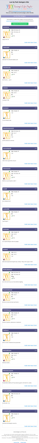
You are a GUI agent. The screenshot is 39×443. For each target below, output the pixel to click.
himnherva (6, 27)
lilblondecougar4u (8, 370)
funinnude (6, 229)
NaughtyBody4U (7, 290)
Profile (25, 42)
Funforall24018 (7, 391)
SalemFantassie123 (8, 128)
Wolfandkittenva (7, 269)
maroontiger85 (7, 148)
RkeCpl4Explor (7, 350)
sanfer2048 (6, 209)
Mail (29, 42)
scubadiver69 (6, 411)
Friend (35, 42)
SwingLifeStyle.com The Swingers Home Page (22, 11)
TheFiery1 (6, 330)
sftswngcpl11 (6, 168)
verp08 (5, 189)
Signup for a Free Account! (20, 23)
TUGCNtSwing (7, 310)
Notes (32, 42)
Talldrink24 (6, 47)
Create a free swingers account (12, 21)
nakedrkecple (6, 67)
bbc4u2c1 (5, 108)
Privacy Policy (23, 442)
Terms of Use (16, 442)
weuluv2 (5, 249)
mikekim (5, 88)
